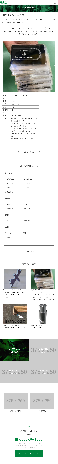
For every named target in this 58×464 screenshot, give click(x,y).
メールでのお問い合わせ (29, 453)
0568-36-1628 (29, 439)
